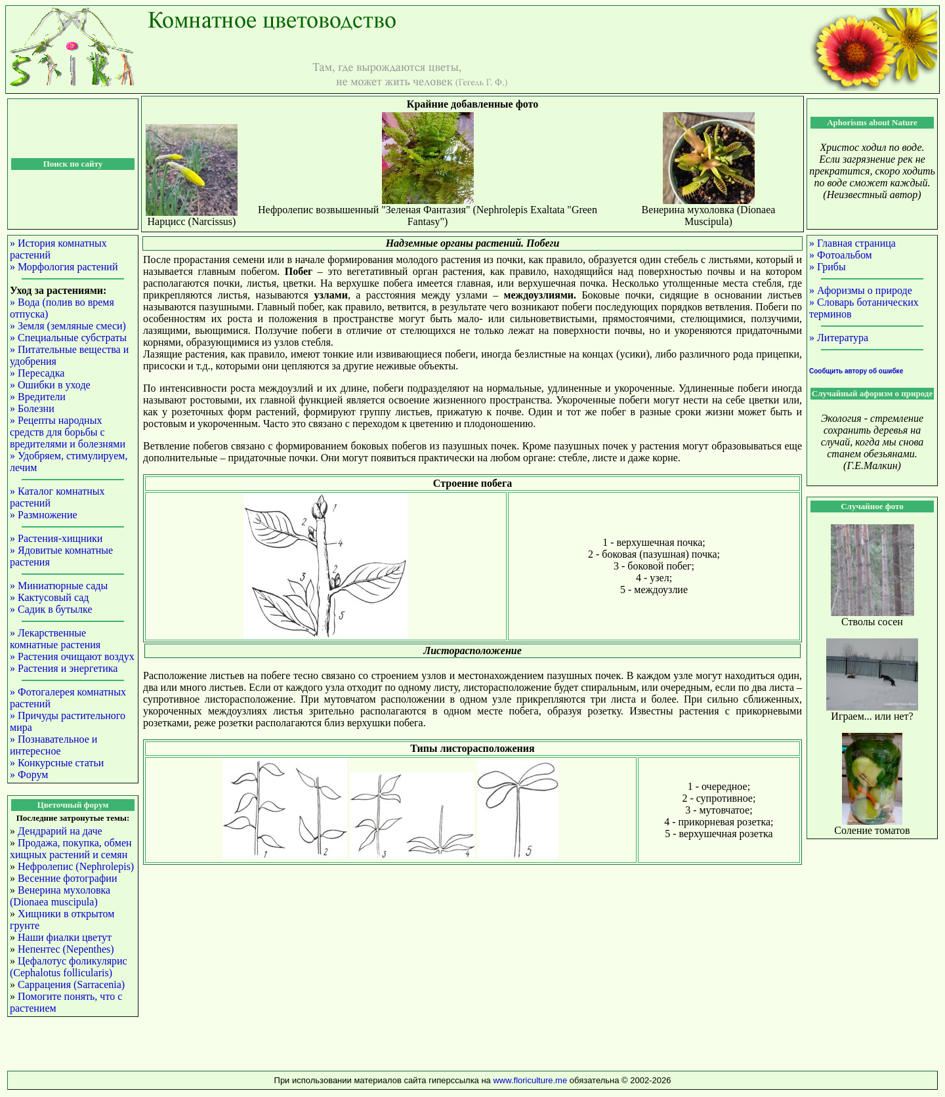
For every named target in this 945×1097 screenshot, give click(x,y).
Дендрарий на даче (60, 831)
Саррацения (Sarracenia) (71, 984)
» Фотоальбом (840, 254)
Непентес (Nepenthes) (66, 949)
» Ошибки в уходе (50, 384)
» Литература (838, 337)
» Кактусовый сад (49, 597)
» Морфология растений (63, 266)
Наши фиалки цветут (65, 937)
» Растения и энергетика (63, 668)
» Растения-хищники (56, 538)
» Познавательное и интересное (53, 745)
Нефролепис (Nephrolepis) (76, 866)
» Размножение (43, 514)
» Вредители (38, 396)
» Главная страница (852, 243)
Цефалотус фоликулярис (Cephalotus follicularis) (68, 966)
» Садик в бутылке (51, 609)
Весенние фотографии (67, 878)
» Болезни (32, 408)
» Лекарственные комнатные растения (55, 638)
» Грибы (827, 266)
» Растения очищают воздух (72, 656)
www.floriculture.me (531, 1080)
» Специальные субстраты (68, 337)
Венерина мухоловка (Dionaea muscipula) (60, 895)
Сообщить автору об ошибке (856, 371)
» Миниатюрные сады (59, 585)
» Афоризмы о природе (860, 290)
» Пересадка (37, 373)
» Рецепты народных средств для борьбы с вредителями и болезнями (67, 432)
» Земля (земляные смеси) (68, 325)
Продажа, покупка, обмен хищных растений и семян (71, 848)
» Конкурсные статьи (57, 762)
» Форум (29, 774)
